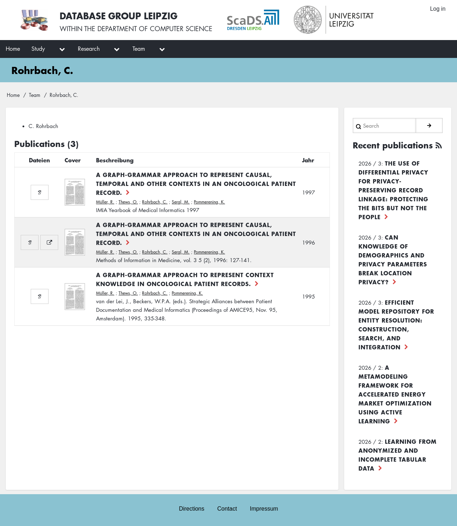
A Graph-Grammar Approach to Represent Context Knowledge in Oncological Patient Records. (185, 279)
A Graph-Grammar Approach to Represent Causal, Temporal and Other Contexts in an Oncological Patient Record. (196, 183)
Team (34, 94)
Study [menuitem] (38, 49)
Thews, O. (128, 202)
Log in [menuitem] (438, 9)
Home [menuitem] (13, 49)
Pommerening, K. (209, 202)
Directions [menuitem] (191, 509)
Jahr (308, 160)
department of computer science (154, 28)
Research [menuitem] (89, 49)
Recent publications (393, 145)
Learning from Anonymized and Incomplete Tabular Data (397, 454)
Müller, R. (105, 202)
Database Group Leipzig (118, 15)
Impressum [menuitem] (264, 509)
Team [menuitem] (138, 49)
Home (13, 94)
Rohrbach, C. (154, 202)
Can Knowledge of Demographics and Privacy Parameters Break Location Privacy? (392, 259)
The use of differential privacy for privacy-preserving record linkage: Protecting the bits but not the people (393, 190)
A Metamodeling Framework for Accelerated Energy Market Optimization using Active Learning (395, 394)
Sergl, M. (181, 202)
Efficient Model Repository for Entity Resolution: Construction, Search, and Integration (396, 324)
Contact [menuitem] (227, 509)
